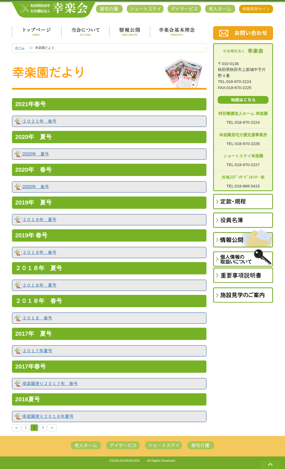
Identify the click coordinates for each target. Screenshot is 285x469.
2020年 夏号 (35, 154)
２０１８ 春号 (37, 318)
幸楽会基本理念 (177, 31)
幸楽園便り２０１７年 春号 (50, 384)
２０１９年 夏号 (39, 220)
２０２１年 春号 (39, 121)
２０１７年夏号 (37, 351)
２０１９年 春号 (39, 252)
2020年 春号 (35, 187)
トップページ (36, 31)
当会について (85, 31)
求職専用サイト (256, 9)
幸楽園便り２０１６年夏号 (48, 416)
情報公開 (129, 31)
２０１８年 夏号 (39, 285)
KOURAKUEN (130, 461)
